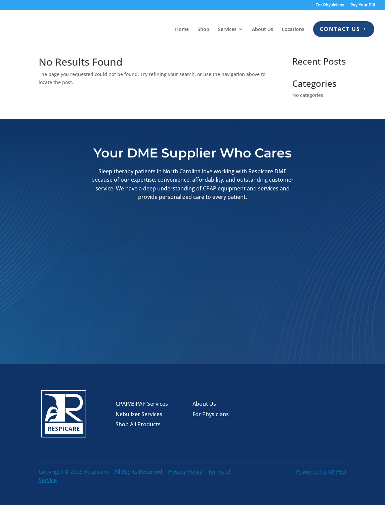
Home (182, 29)
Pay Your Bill (362, 5)
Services (227, 29)
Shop (203, 29)
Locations (293, 29)
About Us (262, 29)
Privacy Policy (185, 471)
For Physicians (329, 5)
